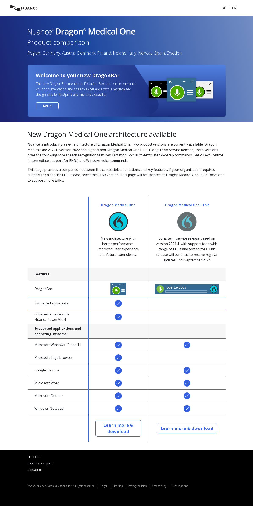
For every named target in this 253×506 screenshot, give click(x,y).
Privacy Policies (137, 486)
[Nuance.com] (23, 7)
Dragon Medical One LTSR (187, 205)
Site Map (118, 486)
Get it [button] (47, 106)
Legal (104, 486)
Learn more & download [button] (118, 428)
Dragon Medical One (118, 205)
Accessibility (159, 486)
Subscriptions (180, 486)
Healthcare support (41, 463)
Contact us (35, 470)
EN (234, 8)
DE (223, 8)
